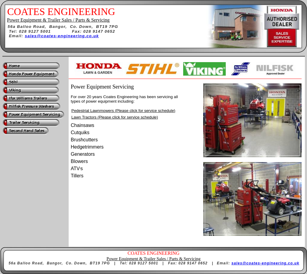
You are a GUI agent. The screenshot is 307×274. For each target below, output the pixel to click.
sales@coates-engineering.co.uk (62, 36)
